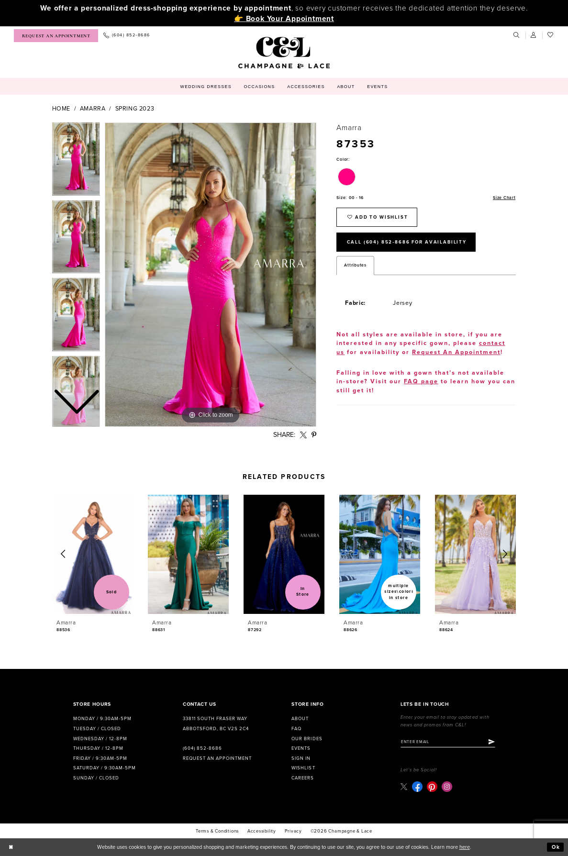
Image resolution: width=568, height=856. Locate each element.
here (464, 847)
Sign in (301, 758)
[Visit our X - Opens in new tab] (404, 786)
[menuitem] (56, 35)
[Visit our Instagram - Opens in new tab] (447, 786)
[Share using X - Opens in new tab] (303, 435)
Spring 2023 (135, 108)
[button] (534, 35)
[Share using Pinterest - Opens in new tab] (313, 435)
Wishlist (303, 768)
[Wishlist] (550, 35)
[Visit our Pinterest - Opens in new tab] (432, 786)
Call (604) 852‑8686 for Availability (407, 242)
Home (61, 108)
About (300, 719)
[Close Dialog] (11, 847)
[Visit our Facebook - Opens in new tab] (417, 786)
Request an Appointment (217, 758)
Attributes (355, 265)
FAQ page (421, 381)
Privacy (293, 831)
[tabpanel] (210, 274)
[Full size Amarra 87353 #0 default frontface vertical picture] (210, 274)
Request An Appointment (456, 352)
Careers (302, 778)
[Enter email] (448, 742)
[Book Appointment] (56, 35)
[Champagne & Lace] (284, 52)
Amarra (93, 108)
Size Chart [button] (504, 197)
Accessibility (261, 831)
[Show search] (516, 35)
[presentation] (93, 554)
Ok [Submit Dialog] (556, 847)
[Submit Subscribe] (491, 742)
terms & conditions (217, 831)
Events (301, 748)
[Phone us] (126, 36)
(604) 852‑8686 (202, 748)
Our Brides (306, 739)
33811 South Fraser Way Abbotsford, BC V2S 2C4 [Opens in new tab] (216, 724)
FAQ (296, 729)
